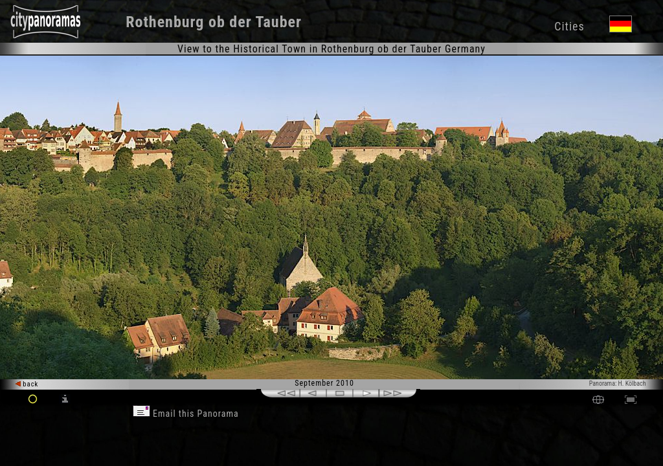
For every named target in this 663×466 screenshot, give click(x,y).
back (27, 384)
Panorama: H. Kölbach (617, 383)
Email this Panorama (186, 413)
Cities (569, 26)
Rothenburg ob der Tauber (214, 22)
